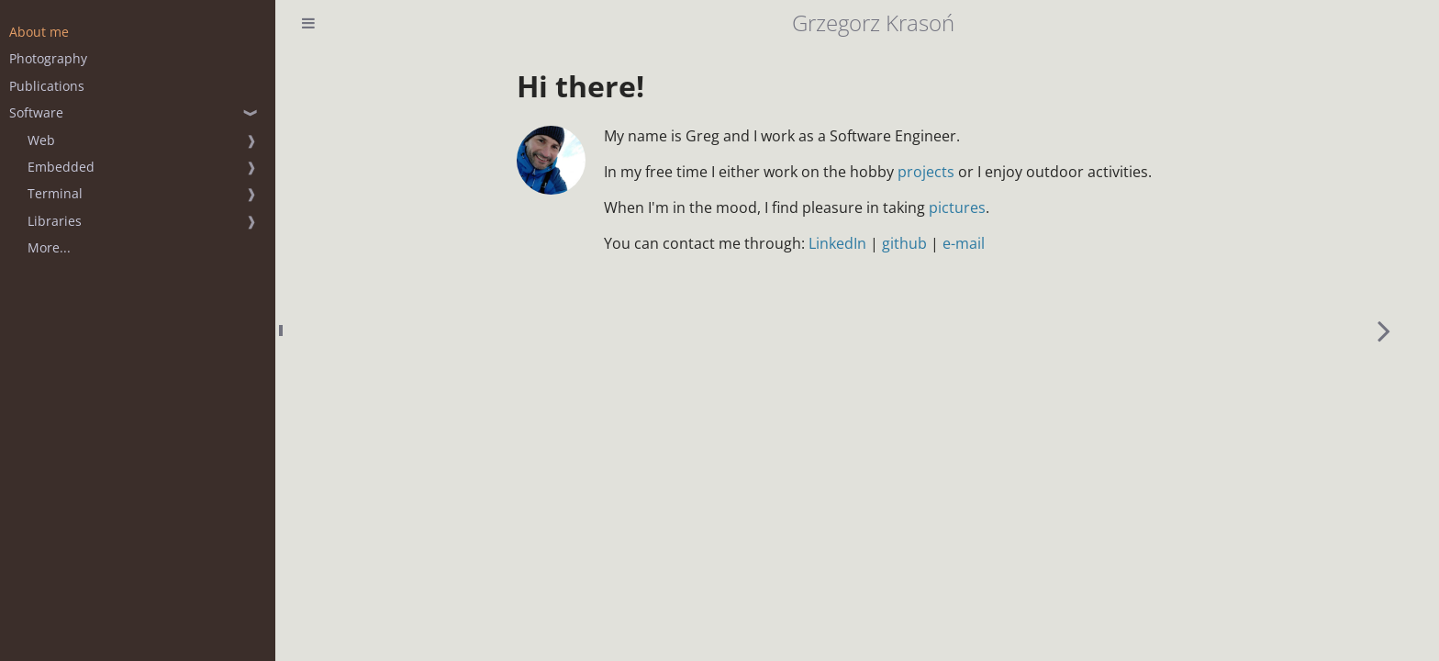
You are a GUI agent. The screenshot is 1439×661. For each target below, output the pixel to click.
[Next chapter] (1384, 330)
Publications (46, 86)
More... (49, 247)
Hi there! (580, 86)
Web (41, 140)
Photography (48, 58)
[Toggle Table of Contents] (308, 23)
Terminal (55, 193)
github (904, 243)
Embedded (61, 166)
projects (926, 172)
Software (36, 112)
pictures (957, 207)
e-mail (964, 243)
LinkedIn (837, 243)
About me (39, 31)
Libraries (55, 221)
